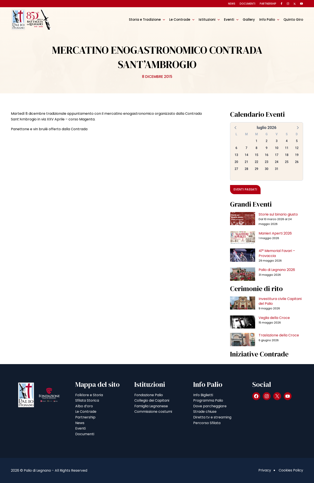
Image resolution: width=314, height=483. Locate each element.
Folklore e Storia (89, 394)
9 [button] (267, 148)
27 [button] (236, 169)
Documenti (247, 3)
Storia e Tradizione (145, 19)
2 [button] (267, 141)
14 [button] (246, 155)
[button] (235, 127)
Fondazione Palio (148, 394)
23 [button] (266, 162)
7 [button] (246, 148)
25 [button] (286, 162)
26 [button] (297, 162)
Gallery (249, 19)
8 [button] (256, 148)
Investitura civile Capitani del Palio (280, 301)
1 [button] (256, 141)
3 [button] (277, 141)
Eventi (229, 19)
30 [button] (266, 169)
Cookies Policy (291, 470)
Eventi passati (245, 189)
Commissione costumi (153, 411)
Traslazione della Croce (279, 335)
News (231, 3)
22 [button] (256, 162)
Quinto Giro (293, 19)
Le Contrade (179, 19)
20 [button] (236, 162)
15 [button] (256, 155)
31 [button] (276, 169)
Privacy (264, 470)
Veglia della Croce (274, 317)
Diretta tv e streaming (212, 417)
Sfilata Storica (87, 400)
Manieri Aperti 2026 (275, 233)
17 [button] (276, 155)
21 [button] (246, 162)
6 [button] (236, 148)
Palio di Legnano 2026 (277, 269)
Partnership (268, 3)
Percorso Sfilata (206, 422)
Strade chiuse (205, 411)
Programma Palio (208, 400)
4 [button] (287, 141)
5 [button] (297, 141)
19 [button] (297, 155)
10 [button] (276, 148)
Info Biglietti (203, 394)
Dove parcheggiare (210, 406)
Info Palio (267, 19)
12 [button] (297, 148)
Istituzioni (207, 19)
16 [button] (266, 155)
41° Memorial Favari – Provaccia (277, 253)
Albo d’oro (84, 406)
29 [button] (256, 169)
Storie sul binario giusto (278, 214)
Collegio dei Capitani (151, 400)
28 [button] (246, 169)
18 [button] (286, 155)
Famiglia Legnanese (151, 406)
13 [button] (236, 155)
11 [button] (286, 148)
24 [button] (276, 162)
